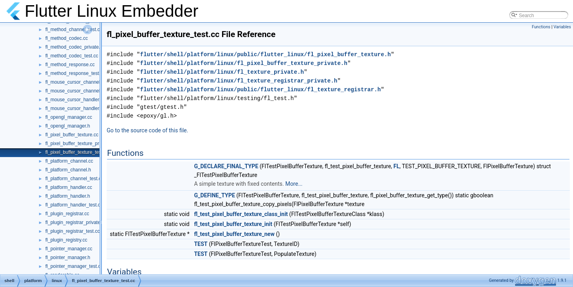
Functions (541, 26)
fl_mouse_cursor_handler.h (74, 108)
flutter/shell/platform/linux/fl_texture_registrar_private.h (238, 81)
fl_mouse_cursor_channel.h (74, 91)
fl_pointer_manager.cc (68, 249)
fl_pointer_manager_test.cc (74, 266)
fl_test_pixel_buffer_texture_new (234, 234)
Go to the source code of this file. (147, 130)
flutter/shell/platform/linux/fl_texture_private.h (222, 72)
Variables (562, 26)
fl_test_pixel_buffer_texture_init (233, 224)
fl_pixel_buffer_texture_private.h (79, 143)
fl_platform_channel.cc (69, 161)
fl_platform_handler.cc (68, 187)
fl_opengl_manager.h (67, 126)
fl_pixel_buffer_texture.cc (71, 135)
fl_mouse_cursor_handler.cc (75, 99)
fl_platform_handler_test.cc (74, 205)
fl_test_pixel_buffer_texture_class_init (241, 214)
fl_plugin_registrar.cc (67, 213)
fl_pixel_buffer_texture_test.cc (77, 152)
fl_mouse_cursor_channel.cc (75, 82)
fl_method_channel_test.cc (73, 29)
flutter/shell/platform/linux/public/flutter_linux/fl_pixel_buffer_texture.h (265, 54)
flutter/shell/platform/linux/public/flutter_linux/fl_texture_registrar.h (260, 89)
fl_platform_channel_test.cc (74, 178)
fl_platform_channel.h (68, 170)
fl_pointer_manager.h (67, 257)
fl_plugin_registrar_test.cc (72, 231)
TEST (201, 244)
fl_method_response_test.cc (75, 73)
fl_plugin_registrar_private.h (74, 222)
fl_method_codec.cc (66, 38)
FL (397, 166)
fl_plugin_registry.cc (66, 240)
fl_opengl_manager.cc (68, 117)
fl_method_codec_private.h (74, 47)
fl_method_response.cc (70, 64)
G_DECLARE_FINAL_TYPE (226, 166)
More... (293, 184)
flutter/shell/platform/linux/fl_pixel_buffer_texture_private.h (243, 63)
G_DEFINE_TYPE (214, 195)
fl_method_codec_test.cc (71, 56)
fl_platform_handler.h (67, 196)
